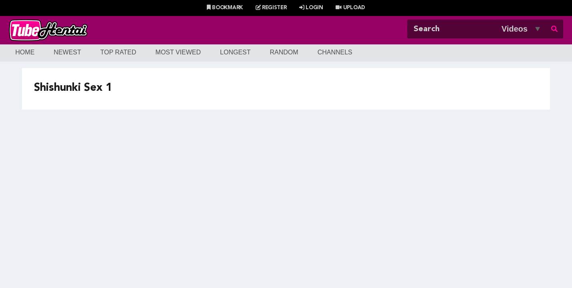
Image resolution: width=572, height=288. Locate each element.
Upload (350, 7)
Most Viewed (178, 52)
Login (311, 7)
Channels (335, 52)
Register (271, 7)
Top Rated (118, 52)
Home (24, 52)
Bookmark (225, 7)
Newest (67, 52)
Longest (235, 52)
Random (284, 52)
